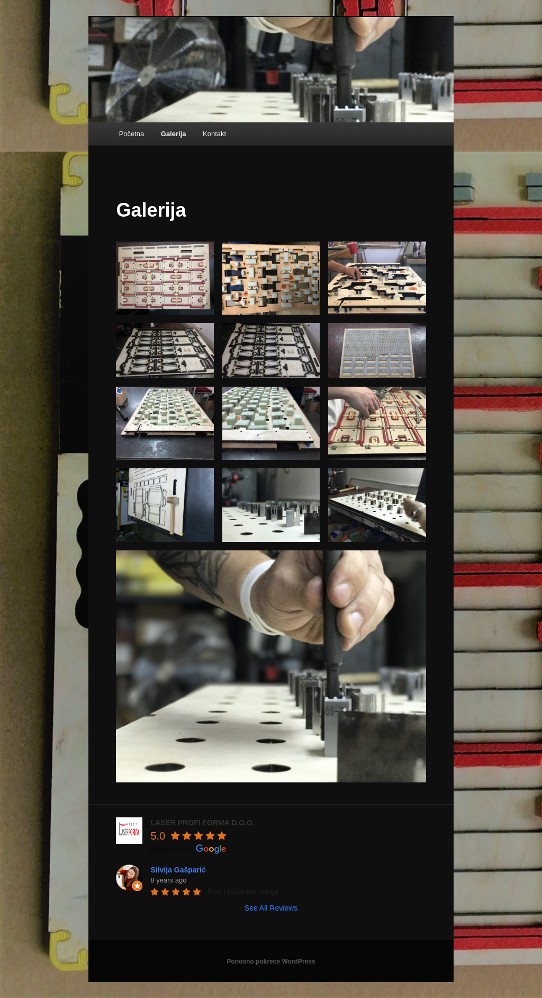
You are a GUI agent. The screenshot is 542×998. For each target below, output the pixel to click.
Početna (131, 134)
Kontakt (214, 134)
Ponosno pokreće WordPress (271, 961)
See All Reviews (271, 908)
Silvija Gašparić (177, 870)
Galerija (173, 134)
